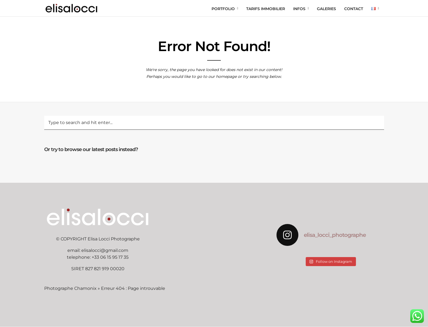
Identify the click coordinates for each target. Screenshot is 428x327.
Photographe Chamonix (70, 288)
